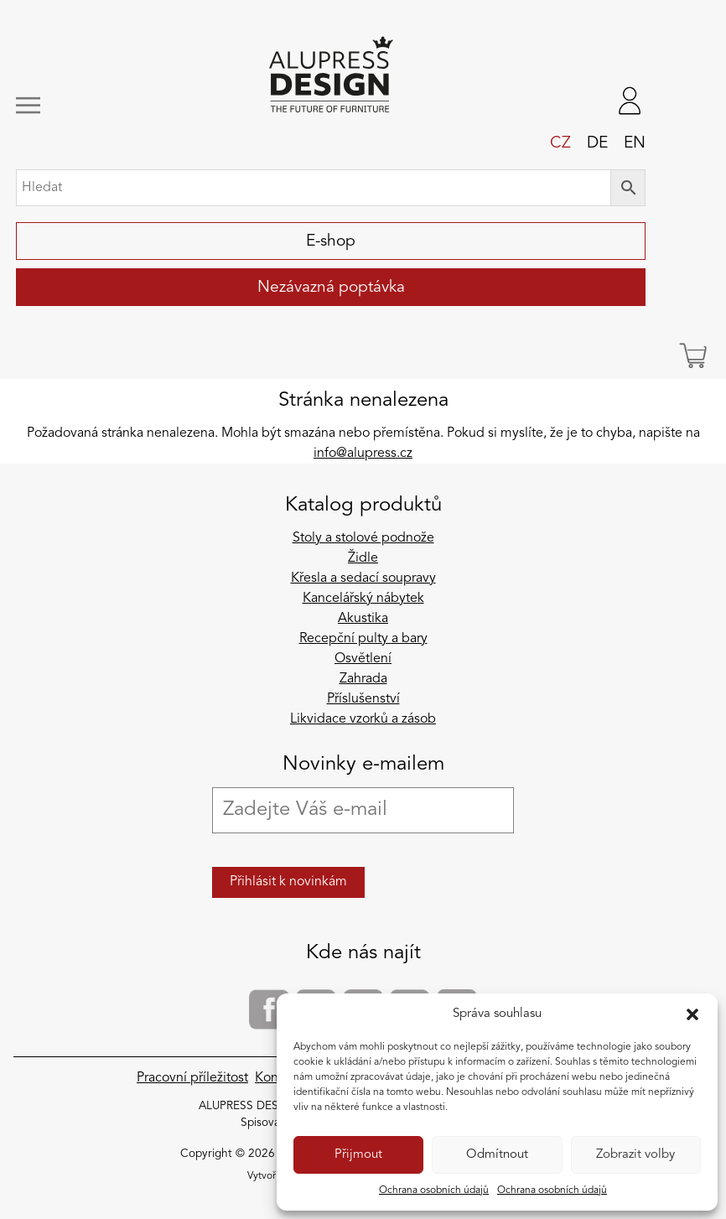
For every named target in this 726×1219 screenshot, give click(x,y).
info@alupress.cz (363, 453)
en (635, 143)
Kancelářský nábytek (363, 598)
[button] (692, 1014)
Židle (363, 558)
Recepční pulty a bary (363, 639)
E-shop (330, 241)
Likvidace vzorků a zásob (363, 719)
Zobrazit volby (635, 1155)
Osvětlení (363, 659)
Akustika (363, 618)
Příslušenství (363, 699)
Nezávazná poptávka (331, 287)
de (597, 143)
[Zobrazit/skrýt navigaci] (75, 105)
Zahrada (363, 679)
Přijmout (358, 1155)
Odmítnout (497, 1155)
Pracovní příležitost (192, 1078)
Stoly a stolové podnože (363, 538)
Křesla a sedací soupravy (363, 578)
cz (560, 143)
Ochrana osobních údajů (434, 1190)
